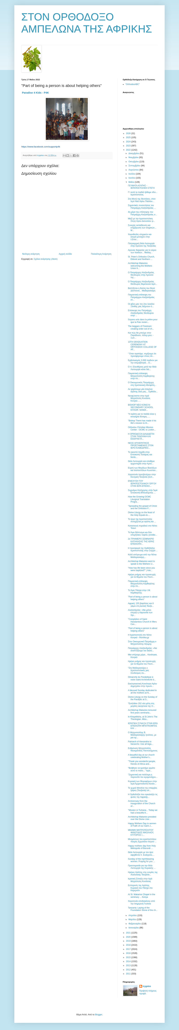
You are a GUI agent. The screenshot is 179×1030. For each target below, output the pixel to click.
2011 (128, 973)
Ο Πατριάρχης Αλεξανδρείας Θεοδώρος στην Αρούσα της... (141, 275)
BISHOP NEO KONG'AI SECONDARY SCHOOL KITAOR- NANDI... (140, 407)
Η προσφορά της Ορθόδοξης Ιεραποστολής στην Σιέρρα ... (143, 549)
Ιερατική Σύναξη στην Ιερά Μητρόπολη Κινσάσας (140, 879)
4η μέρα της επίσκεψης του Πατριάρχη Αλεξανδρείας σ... (142, 213)
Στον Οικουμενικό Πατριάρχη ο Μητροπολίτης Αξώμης (142, 642)
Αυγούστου (133, 170)
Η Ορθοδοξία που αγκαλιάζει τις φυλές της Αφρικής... (142, 795)
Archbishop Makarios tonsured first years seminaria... (142, 711)
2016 (128, 953)
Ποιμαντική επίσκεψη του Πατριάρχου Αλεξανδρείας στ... (141, 297)
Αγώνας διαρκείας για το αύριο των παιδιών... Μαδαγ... (142, 251)
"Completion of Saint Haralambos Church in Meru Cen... (142, 621)
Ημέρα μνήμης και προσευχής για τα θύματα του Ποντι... (142, 575)
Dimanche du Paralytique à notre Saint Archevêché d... (142, 678)
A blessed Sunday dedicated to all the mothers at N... (142, 691)
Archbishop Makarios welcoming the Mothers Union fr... (140, 266)
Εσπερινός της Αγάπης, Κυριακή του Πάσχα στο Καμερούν (140, 888)
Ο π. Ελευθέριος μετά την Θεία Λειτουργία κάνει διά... (142, 368)
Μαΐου (131, 182)
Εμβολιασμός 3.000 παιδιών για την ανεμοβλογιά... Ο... (142, 361)
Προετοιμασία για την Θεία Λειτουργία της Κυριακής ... (142, 866)
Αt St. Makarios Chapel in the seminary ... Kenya (141, 895)
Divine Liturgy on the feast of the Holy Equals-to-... (141, 513)
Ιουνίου (132, 178)
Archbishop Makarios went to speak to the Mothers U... (141, 562)
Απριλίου (132, 915)
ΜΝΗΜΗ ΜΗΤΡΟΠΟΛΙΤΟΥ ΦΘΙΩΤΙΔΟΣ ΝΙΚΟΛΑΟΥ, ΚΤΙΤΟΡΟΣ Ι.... (141, 832)
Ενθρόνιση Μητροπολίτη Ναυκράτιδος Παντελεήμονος (142, 749)
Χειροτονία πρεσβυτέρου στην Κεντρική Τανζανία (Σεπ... (142, 475)
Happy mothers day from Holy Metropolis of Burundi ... (142, 847)
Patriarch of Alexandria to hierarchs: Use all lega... (140, 742)
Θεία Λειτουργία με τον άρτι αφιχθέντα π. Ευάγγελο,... (141, 853)
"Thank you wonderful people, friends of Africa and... (142, 762)
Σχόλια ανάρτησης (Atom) (46, 259)
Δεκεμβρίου (134, 153)
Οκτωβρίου (133, 161)
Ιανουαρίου (133, 927)
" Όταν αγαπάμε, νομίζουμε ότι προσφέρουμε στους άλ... (142, 354)
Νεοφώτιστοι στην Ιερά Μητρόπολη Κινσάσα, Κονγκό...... (139, 398)
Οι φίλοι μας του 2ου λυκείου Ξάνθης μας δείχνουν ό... (141, 305)
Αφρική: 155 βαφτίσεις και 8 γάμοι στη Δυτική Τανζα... (141, 604)
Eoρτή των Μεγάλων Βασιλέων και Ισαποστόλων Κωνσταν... (142, 469)
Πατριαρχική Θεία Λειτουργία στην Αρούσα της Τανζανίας (142, 244)
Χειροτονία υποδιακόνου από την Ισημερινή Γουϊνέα (141, 902)
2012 (128, 969)
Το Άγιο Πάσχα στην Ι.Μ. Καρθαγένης (139, 591)
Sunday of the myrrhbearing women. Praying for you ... (141, 860)
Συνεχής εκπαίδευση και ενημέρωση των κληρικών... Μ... (142, 228)
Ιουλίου (132, 174)
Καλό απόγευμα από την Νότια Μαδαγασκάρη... (142, 555)
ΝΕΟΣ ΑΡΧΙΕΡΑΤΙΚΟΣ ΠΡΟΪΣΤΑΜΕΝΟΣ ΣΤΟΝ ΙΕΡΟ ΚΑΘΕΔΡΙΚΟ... (140, 445)
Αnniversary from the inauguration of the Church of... (141, 803)
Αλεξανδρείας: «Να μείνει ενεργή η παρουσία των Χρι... (140, 612)
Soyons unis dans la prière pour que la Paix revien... (142, 320)
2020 (128, 937)
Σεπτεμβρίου (134, 165)
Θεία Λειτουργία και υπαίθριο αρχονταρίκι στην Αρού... (141, 462)
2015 (128, 957)
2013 (128, 965)
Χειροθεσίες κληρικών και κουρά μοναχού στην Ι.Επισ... (139, 237)
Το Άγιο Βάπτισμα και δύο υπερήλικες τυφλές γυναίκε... (142, 533)
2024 (128, 141)
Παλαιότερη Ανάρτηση (101, 254)
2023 (128, 145)
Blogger (98, 1014)
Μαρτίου (132, 919)
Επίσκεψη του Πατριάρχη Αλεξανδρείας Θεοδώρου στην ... (141, 313)
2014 (128, 961)
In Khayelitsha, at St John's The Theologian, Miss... (142, 718)
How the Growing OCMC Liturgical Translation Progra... (139, 499)
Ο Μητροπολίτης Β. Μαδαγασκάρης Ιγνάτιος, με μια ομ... (142, 735)
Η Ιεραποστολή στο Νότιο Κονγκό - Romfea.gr (140, 636)
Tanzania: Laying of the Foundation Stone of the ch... (142, 909)
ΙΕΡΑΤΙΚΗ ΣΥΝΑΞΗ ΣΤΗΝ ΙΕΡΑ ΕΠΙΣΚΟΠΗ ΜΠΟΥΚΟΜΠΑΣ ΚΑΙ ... (142, 726)
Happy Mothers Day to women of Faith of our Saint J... (142, 824)
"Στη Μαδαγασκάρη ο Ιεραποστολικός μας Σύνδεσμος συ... (138, 670)
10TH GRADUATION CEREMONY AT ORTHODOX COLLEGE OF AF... (142, 346)
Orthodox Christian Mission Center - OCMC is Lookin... (142, 428)
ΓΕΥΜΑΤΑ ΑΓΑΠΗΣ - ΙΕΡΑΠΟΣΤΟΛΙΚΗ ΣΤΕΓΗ (141, 186)
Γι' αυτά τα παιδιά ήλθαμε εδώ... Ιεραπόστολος (142, 193)
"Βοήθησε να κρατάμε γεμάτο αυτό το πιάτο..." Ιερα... (141, 769)
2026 (128, 133)
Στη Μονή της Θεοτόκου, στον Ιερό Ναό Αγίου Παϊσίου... (142, 200)
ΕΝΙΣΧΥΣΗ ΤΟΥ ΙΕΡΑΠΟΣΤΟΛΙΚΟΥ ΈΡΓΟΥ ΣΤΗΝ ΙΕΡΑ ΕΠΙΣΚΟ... (142, 483)
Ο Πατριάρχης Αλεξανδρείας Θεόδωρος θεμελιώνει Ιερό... (142, 282)
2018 (128, 945)
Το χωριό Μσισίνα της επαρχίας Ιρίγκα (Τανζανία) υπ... (142, 789)
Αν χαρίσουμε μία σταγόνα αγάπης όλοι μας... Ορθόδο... (143, 390)
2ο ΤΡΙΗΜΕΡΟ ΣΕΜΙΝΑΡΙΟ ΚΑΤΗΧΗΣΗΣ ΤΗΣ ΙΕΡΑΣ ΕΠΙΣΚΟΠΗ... (141, 541)
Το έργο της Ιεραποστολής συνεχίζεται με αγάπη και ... (142, 520)
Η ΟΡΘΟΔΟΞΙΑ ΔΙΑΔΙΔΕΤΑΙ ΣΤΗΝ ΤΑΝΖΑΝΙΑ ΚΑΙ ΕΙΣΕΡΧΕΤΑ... (141, 436)
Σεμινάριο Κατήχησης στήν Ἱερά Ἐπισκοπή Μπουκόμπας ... (142, 491)
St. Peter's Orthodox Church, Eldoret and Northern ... (141, 258)
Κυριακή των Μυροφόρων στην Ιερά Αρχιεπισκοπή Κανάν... (142, 782)
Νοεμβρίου (133, 157)
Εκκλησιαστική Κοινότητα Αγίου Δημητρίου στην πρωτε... (142, 684)
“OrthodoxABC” (132, 84)
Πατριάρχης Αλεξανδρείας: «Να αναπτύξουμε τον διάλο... (142, 649)
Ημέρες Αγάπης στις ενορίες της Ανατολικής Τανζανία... (142, 873)
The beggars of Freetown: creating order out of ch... (141, 327)
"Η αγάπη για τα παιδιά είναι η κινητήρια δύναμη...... (142, 415)
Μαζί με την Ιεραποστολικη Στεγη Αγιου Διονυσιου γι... (141, 219)
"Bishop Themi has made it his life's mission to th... (142, 421)
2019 (128, 941)
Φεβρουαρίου (135, 923)
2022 (128, 150)
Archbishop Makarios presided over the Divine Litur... (142, 818)
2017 (128, 949)
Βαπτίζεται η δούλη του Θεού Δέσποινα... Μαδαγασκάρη (141, 289)
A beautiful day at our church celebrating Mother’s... (141, 756)
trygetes (147, 986)
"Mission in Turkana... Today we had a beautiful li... (142, 811)
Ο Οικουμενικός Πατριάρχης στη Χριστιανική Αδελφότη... (142, 383)
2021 (128, 933)
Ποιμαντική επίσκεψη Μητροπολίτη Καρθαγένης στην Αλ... (141, 376)
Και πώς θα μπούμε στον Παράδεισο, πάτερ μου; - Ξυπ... (140, 335)
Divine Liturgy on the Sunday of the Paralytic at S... (142, 698)
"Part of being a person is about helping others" (142, 598)
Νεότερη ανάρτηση (31, 254)
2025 (128, 137)
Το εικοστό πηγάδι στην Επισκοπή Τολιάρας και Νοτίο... (140, 454)
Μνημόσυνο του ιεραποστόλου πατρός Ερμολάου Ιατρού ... (142, 840)
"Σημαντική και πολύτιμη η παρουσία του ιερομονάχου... (142, 775)
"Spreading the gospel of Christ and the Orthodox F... (142, 507)
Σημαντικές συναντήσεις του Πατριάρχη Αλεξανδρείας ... (142, 206)
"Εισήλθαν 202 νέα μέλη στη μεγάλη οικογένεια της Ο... (141, 704)
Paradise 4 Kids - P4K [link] (35, 92)
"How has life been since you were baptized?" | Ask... (141, 569)
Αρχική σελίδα (65, 254)
